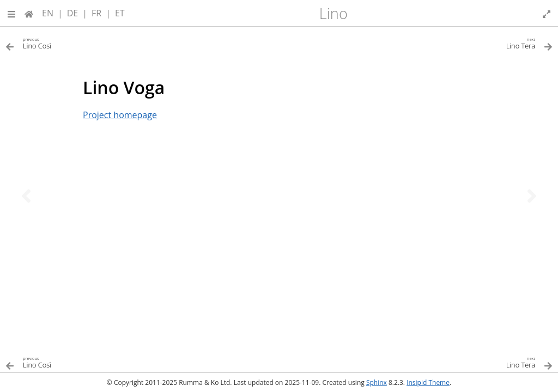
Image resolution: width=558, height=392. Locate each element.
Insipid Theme (428, 382)
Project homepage (120, 115)
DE (72, 13)
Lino (333, 13)
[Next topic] (531, 196)
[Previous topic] (26, 196)
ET (120, 13)
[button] (11, 13)
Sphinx (376, 382)
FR (96, 13)
